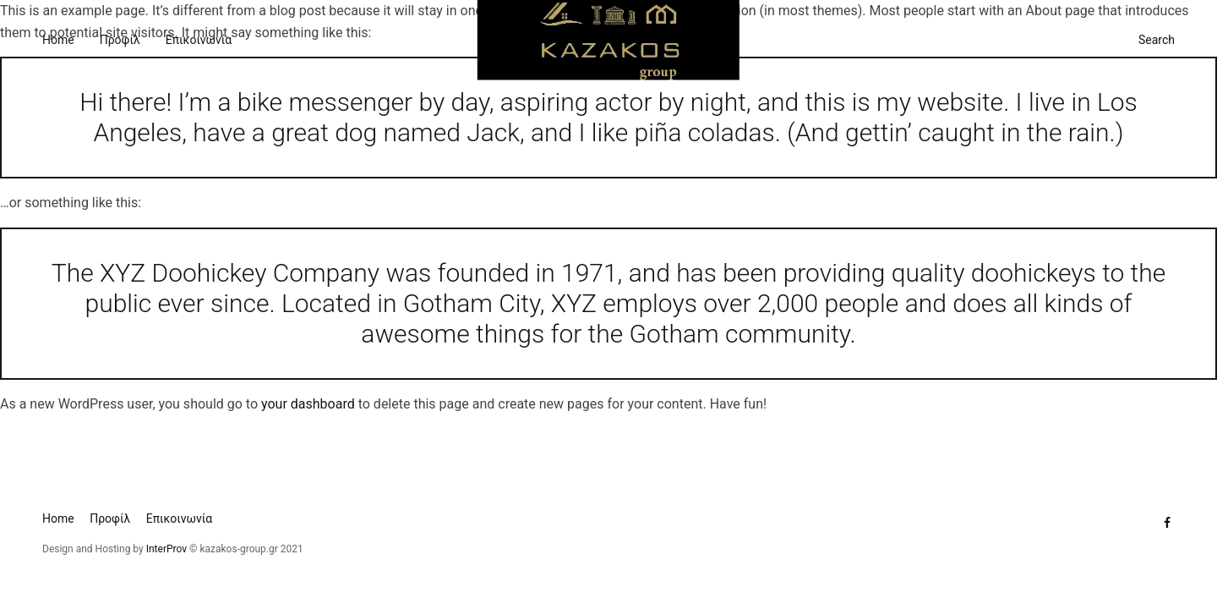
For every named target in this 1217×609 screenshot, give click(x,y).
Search (1156, 40)
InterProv (165, 549)
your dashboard (308, 404)
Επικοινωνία (199, 40)
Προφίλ (120, 40)
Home (58, 40)
